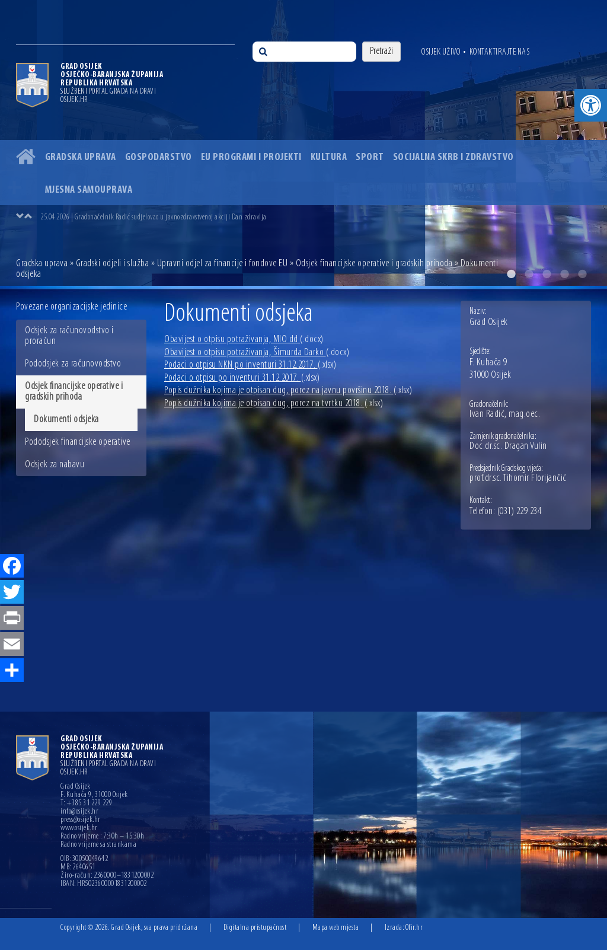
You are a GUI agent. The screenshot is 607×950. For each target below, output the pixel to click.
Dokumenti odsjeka (66, 419)
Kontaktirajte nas (499, 52)
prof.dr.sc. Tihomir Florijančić (518, 478)
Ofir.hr (414, 927)
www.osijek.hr (79, 828)
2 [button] (529, 274)
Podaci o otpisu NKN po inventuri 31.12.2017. (250, 365)
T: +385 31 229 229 (86, 803)
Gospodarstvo (158, 157)
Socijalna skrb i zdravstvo (453, 157)
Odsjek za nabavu (54, 464)
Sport (370, 157)
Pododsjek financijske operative (77, 442)
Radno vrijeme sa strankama (98, 845)
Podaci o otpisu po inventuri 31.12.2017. (242, 378)
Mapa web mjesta (335, 927)
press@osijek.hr (80, 820)
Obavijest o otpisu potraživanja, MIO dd (244, 339)
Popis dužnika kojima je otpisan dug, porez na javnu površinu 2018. (288, 390)
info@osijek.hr (79, 812)
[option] (315, 217)
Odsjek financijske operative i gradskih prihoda (374, 263)
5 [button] (582, 274)
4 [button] (564, 274)
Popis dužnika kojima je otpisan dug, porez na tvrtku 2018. (273, 403)
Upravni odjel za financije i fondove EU (222, 263)
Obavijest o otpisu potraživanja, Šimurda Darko (256, 352)
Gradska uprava (80, 157)
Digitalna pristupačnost (255, 927)
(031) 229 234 (519, 511)
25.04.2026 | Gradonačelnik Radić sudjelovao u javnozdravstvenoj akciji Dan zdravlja (153, 217)
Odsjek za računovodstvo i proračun (69, 336)
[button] (590, 105)
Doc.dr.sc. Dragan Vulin (508, 446)
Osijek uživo (440, 52)
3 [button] (546, 274)
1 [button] (511, 274)
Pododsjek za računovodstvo (73, 363)
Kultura (329, 157)
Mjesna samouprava (89, 190)
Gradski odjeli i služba (112, 263)
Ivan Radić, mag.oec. (504, 414)
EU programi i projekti (251, 157)
